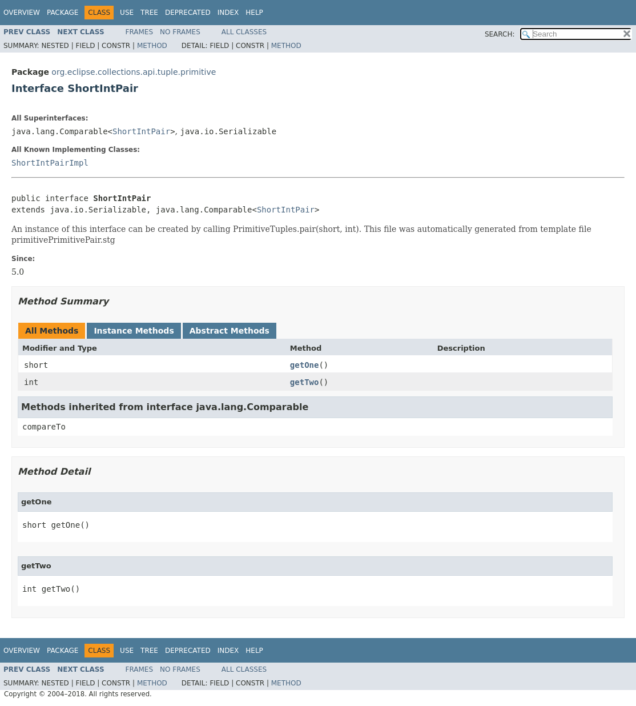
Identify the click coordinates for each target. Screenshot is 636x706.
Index (228, 13)
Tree (149, 13)
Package (62, 13)
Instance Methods (134, 330)
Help (254, 13)
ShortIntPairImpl (49, 162)
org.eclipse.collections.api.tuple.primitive (133, 72)
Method (152, 46)
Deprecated (188, 13)
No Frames (180, 32)
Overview (21, 13)
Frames (140, 32)
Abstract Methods (229, 330)
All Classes (244, 32)
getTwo (304, 382)
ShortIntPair (141, 131)
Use (127, 13)
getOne (304, 365)
